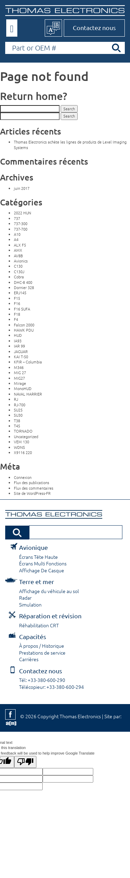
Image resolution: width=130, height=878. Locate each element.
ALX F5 (20, 245)
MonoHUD (23, 388)
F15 (17, 298)
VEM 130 (21, 441)
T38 (17, 420)
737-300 (20, 223)
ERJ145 (20, 292)
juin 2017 (21, 188)
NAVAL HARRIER (28, 394)
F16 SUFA (22, 309)
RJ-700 (19, 404)
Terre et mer (36, 581)
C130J (19, 271)
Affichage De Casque (41, 570)
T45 (17, 425)
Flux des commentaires (33, 488)
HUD (18, 335)
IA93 (17, 340)
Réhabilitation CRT (39, 625)
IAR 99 (19, 346)
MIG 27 (20, 372)
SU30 (18, 415)
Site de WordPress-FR (32, 493)
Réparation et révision (50, 615)
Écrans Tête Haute (38, 556)
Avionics (21, 261)
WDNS (19, 447)
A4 (16, 239)
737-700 (20, 229)
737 (17, 218)
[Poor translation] (25, 762)
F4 (16, 319)
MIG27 (19, 378)
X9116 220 (23, 452)
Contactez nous (94, 27)
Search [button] (69, 108)
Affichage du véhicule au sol (49, 591)
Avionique (33, 547)
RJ (16, 399)
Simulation (30, 604)
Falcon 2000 (24, 324)
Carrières (28, 659)
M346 (19, 367)
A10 (17, 234)
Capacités (32, 636)
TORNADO (23, 431)
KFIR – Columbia (28, 361)
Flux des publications (31, 482)
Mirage (20, 383)
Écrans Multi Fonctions (43, 563)
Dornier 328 (24, 287)
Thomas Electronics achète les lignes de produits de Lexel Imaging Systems (70, 144)
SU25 (18, 410)
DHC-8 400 (23, 282)
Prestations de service (42, 652)
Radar (25, 597)
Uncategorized (26, 436)
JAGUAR (21, 351)
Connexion (23, 477)
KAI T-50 (21, 356)
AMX (18, 250)
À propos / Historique (41, 645)
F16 (17, 303)
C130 (18, 266)
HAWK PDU (24, 330)
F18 (17, 314)
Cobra (19, 276)
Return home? (33, 95)
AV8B (18, 255)
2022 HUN (22, 212)
